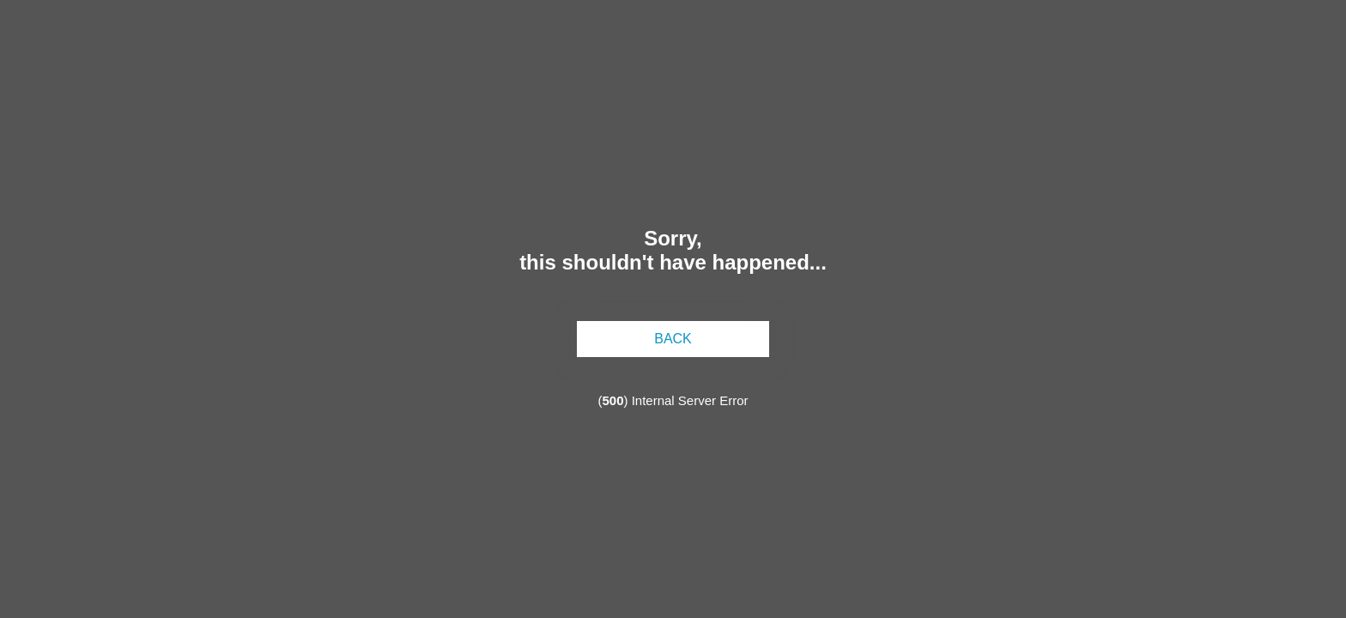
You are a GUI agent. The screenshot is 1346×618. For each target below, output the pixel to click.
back (673, 338)
